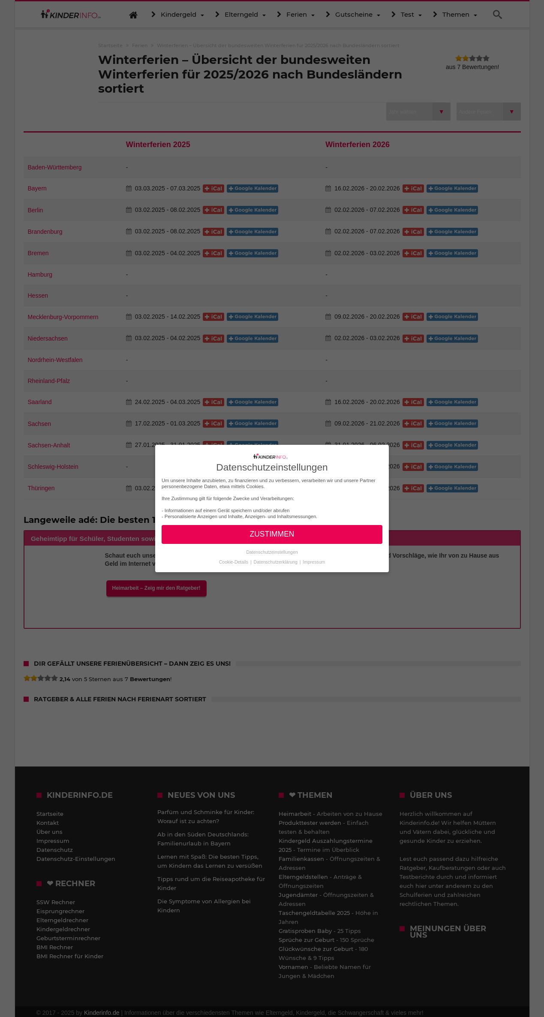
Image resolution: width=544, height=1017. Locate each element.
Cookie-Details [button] (234, 561)
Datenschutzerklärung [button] (276, 561)
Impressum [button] (314, 561)
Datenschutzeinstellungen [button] (272, 552)
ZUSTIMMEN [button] (271, 534)
